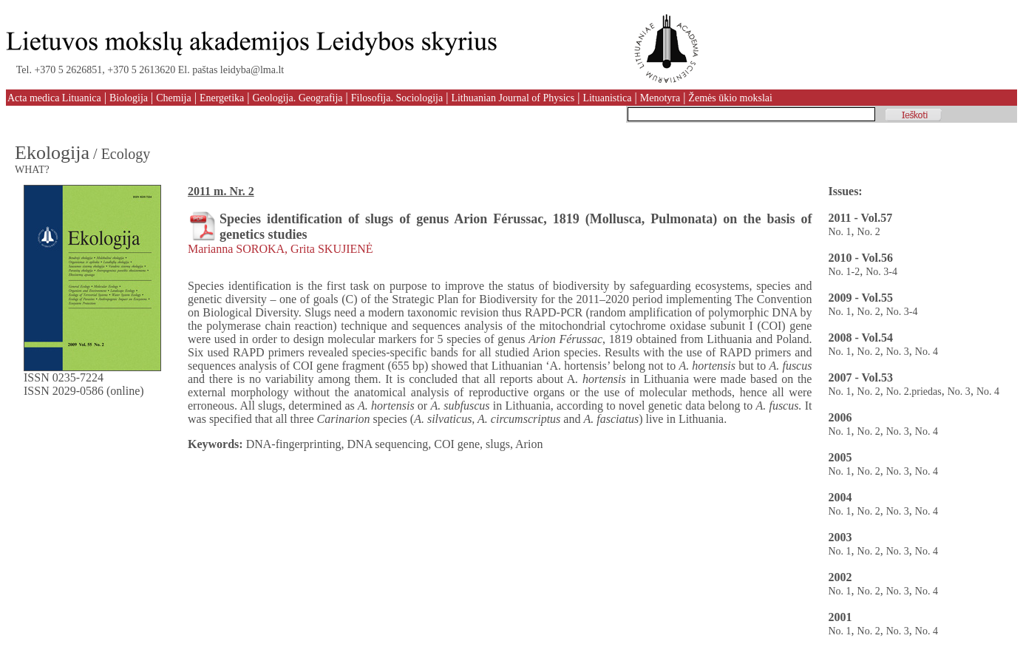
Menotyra (660, 98)
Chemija (173, 98)
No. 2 (868, 231)
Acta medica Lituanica (54, 98)
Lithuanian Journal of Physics (512, 98)
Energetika (222, 98)
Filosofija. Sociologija (397, 98)
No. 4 (926, 351)
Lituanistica (606, 98)
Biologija (128, 98)
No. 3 (897, 351)
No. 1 (839, 231)
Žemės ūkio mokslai (730, 98)
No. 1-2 (844, 271)
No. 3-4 (881, 271)
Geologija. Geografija (297, 98)
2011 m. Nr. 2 (221, 191)
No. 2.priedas (914, 391)
